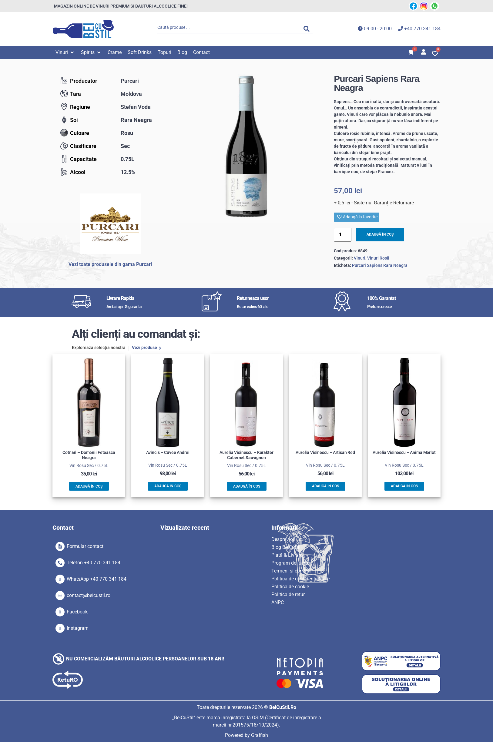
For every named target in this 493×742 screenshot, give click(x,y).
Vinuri (359, 258)
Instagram (78, 628)
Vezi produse (144, 348)
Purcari (130, 81)
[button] (65, 52)
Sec (125, 146)
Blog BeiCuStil (286, 547)
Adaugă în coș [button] (88, 486)
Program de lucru (289, 563)
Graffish (259, 735)
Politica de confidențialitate (300, 579)
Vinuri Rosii (378, 258)
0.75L (127, 159)
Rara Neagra (136, 120)
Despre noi (282, 539)
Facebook (77, 612)
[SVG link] (83, 29)
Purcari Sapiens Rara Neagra (379, 265)
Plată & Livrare (287, 555)
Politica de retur (288, 594)
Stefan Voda (136, 107)
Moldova (131, 94)
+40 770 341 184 (422, 29)
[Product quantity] (342, 235)
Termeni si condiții (290, 571)
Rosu (127, 133)
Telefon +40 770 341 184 (93, 563)
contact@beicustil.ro (88, 595)
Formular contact (85, 546)
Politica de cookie (290, 586)
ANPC (277, 602)
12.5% (128, 172)
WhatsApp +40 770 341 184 (96, 579)
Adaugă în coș (381, 234)
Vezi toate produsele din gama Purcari (110, 264)
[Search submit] (308, 29)
